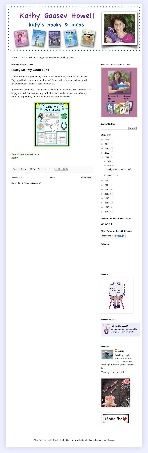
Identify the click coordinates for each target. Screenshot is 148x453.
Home (52, 177)
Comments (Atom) (32, 183)
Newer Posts (17, 177)
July (109, 161)
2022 (107, 153)
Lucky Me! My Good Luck (30, 70)
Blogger (110, 440)
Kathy (121, 351)
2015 (107, 198)
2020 (107, 180)
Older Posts (86, 177)
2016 (107, 194)
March (110, 165)
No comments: (44, 169)
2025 (107, 144)
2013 (107, 207)
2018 (107, 185)
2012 (107, 211)
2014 (107, 202)
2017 (107, 189)
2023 (107, 148)
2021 (107, 157)
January (111, 175)
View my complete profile (113, 372)
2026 (107, 139)
